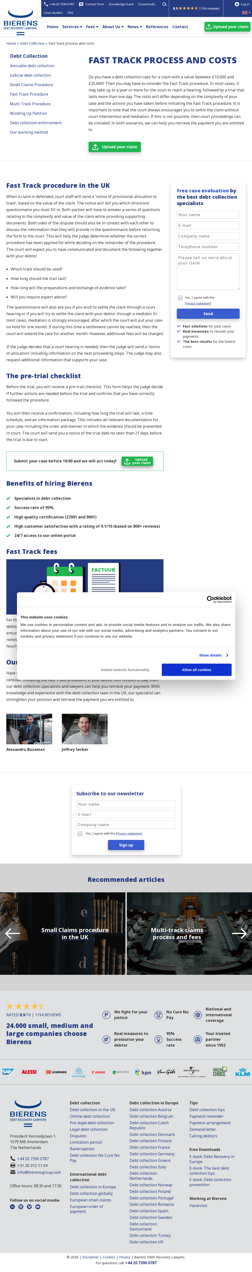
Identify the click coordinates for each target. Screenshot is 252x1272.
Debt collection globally (91, 1193)
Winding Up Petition (28, 113)
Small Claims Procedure (31, 84)
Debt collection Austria (150, 1109)
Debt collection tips (207, 1109)
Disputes (78, 1136)
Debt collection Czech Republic (149, 1125)
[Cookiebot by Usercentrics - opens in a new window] (210, 599)
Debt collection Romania (152, 1204)
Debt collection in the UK (92, 1109)
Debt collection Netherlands (143, 1176)
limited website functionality (125, 670)
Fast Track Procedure (29, 94)
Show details (210, 655)
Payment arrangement (209, 1122)
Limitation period (86, 1142)
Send (208, 313)
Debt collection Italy (148, 1167)
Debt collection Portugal (152, 1198)
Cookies (109, 1257)
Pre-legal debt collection (92, 1122)
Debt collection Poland (150, 1191)
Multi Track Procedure (30, 104)
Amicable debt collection (32, 65)
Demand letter (202, 1129)
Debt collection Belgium (151, 1116)
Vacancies (198, 1205)
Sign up (126, 845)
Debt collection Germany (152, 1154)
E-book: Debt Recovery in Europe (212, 1159)
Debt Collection (29, 56)
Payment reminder (206, 1116)
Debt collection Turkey (150, 1235)
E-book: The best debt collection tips (209, 1170)
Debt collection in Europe (93, 1187)
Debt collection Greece (150, 1160)
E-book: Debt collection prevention (210, 1182)
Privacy (124, 1257)
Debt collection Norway (151, 1185)
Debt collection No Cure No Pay (95, 1158)
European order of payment (86, 1209)
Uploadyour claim (141, 461)
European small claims (90, 1200)
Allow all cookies (196, 670)
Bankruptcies (82, 1148)
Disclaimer (90, 1257)
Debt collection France (150, 1147)
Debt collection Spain (149, 1211)
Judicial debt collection (30, 75)
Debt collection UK (146, 1242)
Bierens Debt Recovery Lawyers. (159, 1257)
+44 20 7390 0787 (33, 1158)
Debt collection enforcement (36, 122)
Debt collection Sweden (151, 1217)
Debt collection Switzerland (143, 1226)
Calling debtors (203, 1136)
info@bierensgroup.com (39, 1172)
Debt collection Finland (150, 1140)
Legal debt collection (88, 1129)
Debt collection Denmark (152, 1134)
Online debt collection (90, 1116)
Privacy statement (198, 303)
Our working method (29, 132)
